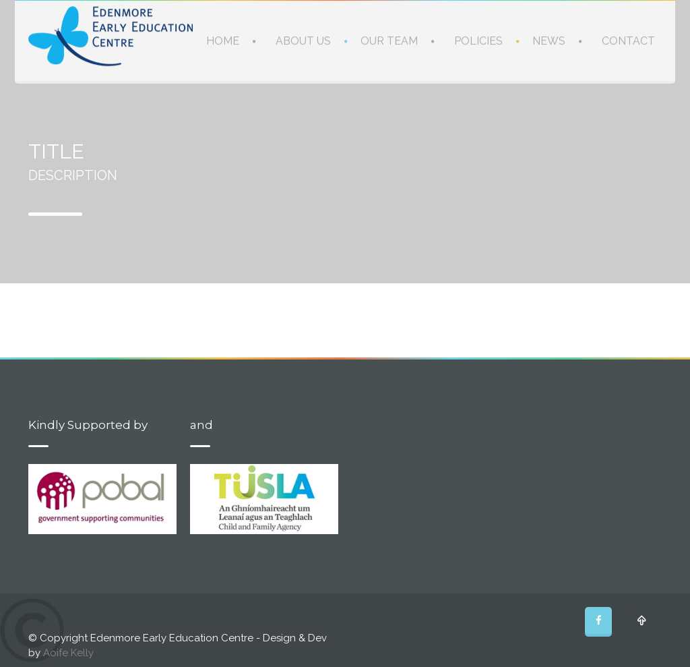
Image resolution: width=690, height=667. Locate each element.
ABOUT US (303, 40)
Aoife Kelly (68, 653)
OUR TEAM (389, 40)
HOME (222, 40)
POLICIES (478, 40)
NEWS (548, 40)
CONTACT (628, 40)
